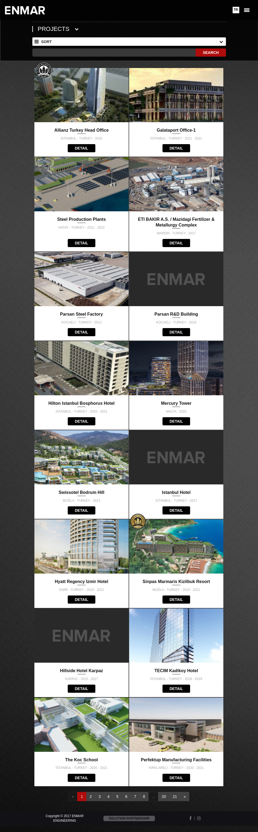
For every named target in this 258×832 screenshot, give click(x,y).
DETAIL (81, 148)
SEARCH (211, 52)
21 (175, 796)
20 (164, 796)
